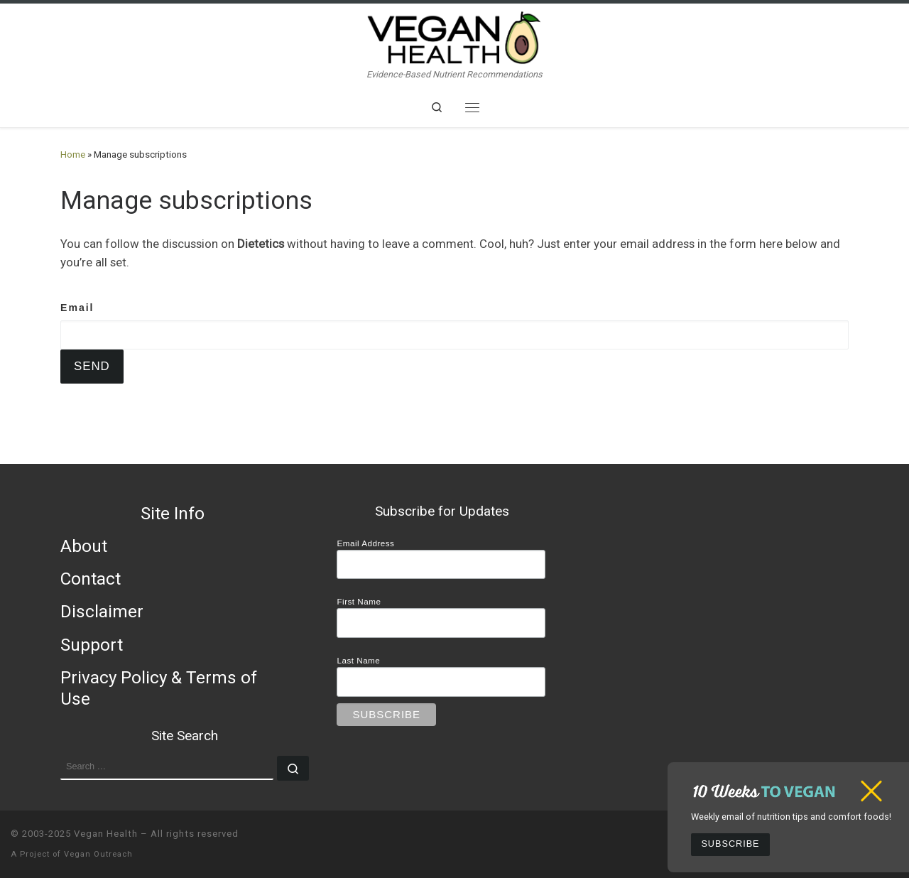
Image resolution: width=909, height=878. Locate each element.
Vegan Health (106, 833)
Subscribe (730, 844)
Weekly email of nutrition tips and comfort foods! (791, 816)
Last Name (358, 660)
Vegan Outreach (98, 854)
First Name (359, 601)
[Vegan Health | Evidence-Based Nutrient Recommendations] (454, 36)
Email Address (365, 543)
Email (77, 307)
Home (72, 154)
